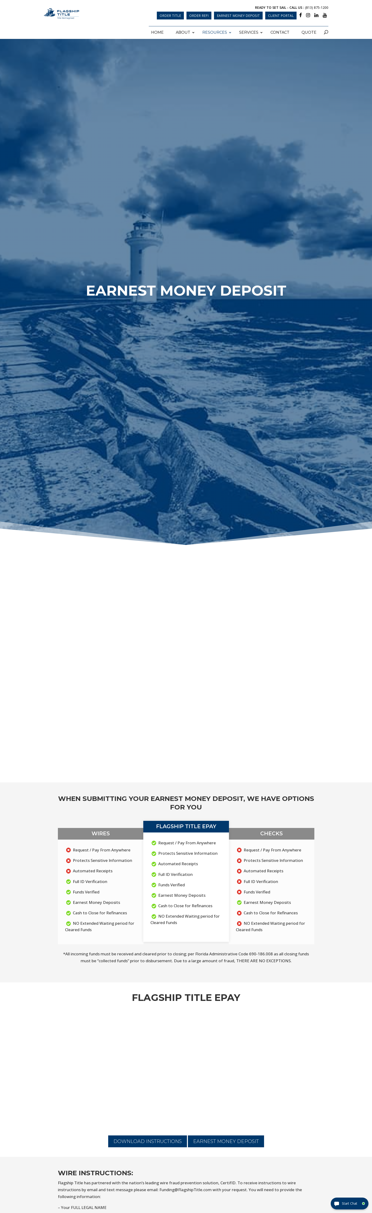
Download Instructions (147, 1140)
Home (157, 31)
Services (248, 31)
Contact (279, 31)
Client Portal (281, 15)
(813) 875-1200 (316, 7)
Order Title (170, 15)
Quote (309, 31)
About (183, 31)
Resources (214, 31)
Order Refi (199, 15)
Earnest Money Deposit (238, 15)
